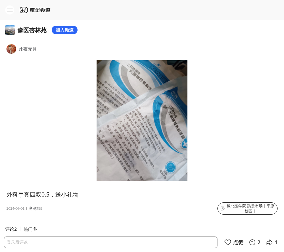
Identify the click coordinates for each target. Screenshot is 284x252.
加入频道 (65, 30)
